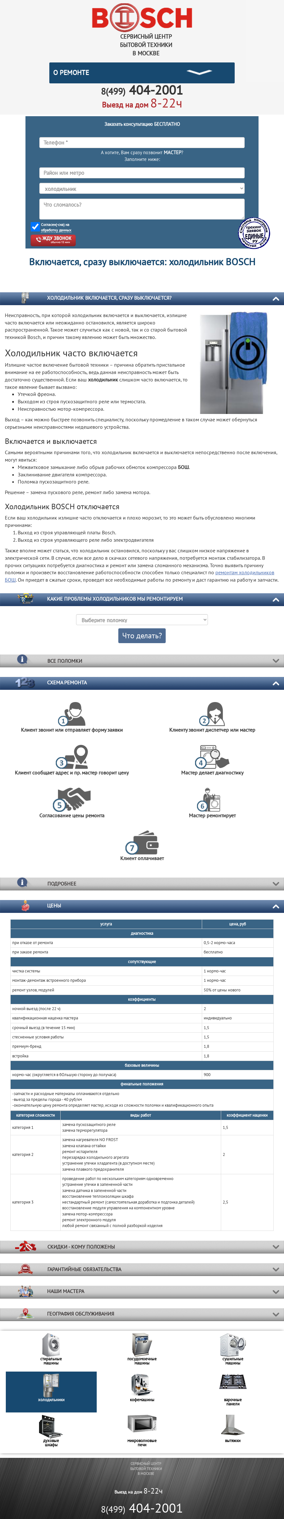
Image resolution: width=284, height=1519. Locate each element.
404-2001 (142, 1507)
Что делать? (142, 636)
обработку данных (56, 230)
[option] (51, 1351)
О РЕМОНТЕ (71, 72)
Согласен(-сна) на (56, 227)
